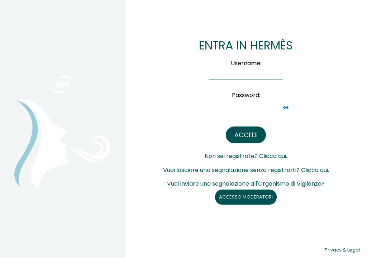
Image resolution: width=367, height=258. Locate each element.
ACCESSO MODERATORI (246, 197)
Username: (246, 63)
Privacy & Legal (342, 250)
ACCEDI (246, 134)
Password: (246, 95)
